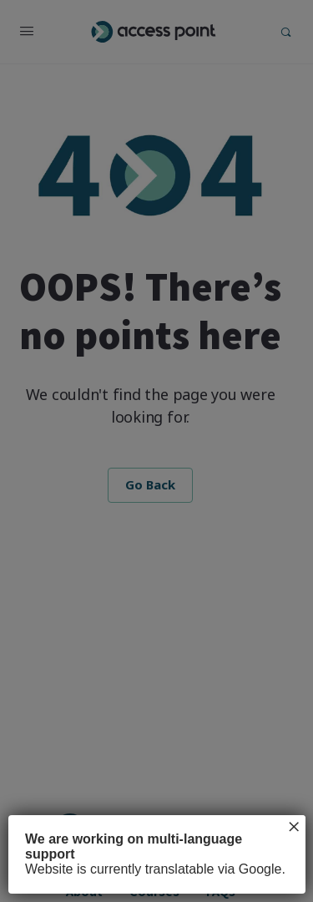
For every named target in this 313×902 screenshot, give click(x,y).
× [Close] (293, 827)
